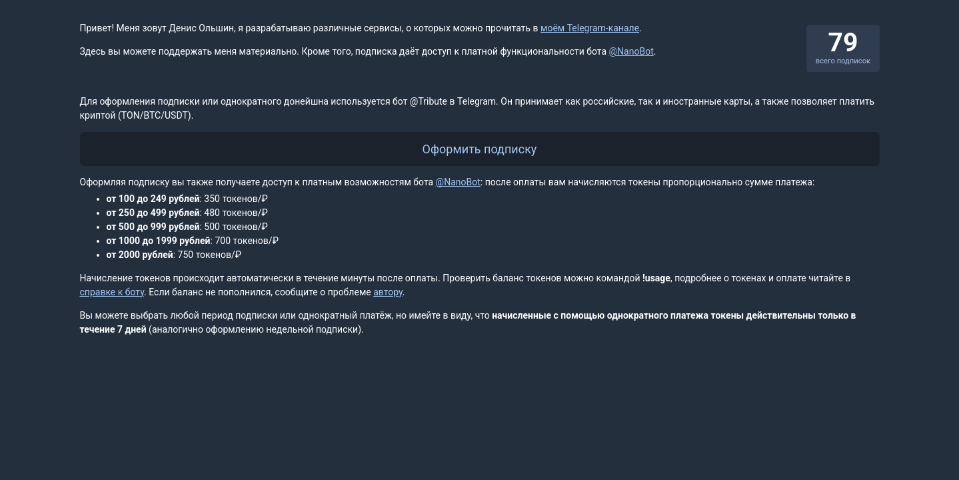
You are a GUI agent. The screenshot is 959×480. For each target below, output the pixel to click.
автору (388, 292)
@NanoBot (631, 51)
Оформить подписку (480, 149)
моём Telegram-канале (589, 28)
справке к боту (112, 292)
